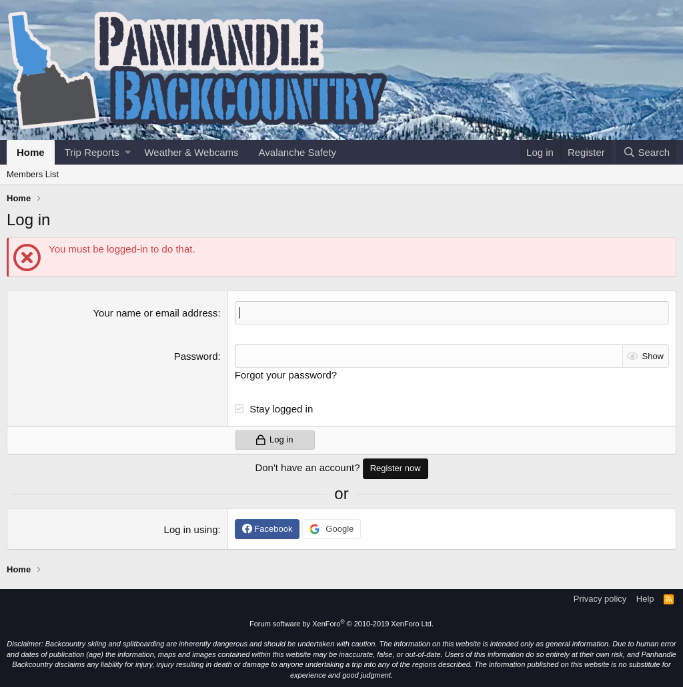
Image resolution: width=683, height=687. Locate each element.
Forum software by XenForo (341, 624)
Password (196, 356)
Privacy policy (600, 599)
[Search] (646, 152)
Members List (33, 174)
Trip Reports (92, 152)
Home (31, 152)
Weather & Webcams (191, 152)
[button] (127, 152)
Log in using (191, 529)
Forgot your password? (286, 374)
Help (645, 599)
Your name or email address (155, 313)
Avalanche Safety (297, 152)
